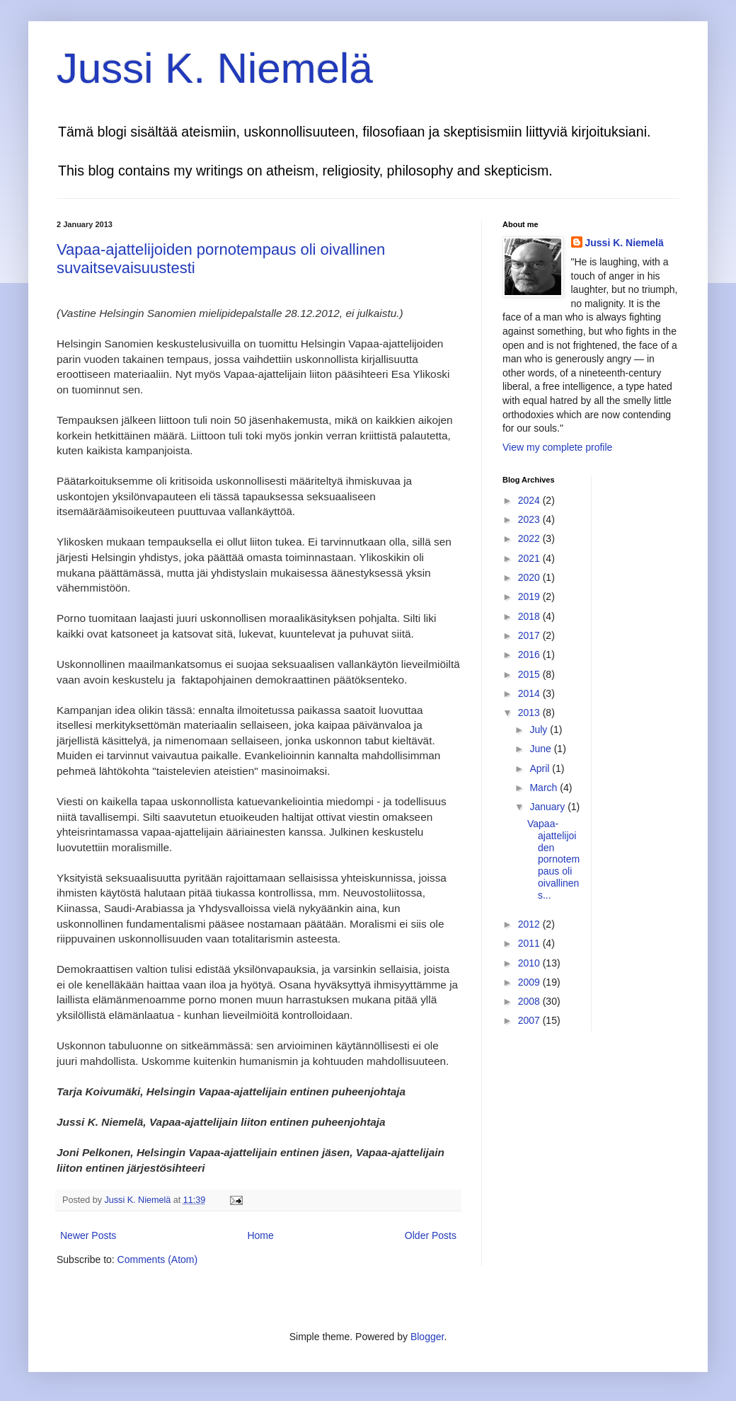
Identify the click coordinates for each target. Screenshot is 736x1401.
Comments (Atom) (157, 1259)
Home (260, 1235)
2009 (530, 982)
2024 (530, 500)
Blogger (427, 1336)
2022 (530, 538)
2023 (530, 519)
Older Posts (430, 1235)
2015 (530, 674)
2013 (530, 712)
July (539, 729)
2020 (530, 577)
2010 (530, 963)
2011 (530, 943)
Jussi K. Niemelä (215, 68)
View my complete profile (557, 447)
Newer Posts (88, 1235)
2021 (530, 558)
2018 (530, 616)
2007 (530, 1020)
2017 (530, 635)
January (548, 806)
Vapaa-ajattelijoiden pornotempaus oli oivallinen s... (553, 859)
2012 (530, 924)
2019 (530, 596)
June (541, 748)
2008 (530, 1001)
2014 (530, 693)
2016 (530, 654)
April (540, 768)
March (544, 787)
